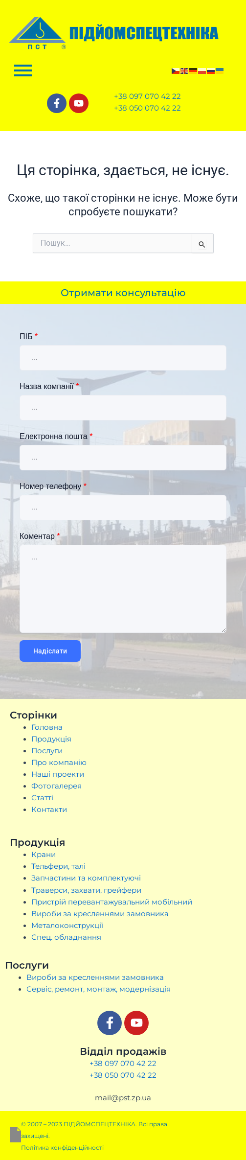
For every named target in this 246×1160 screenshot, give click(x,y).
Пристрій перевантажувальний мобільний (111, 902)
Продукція (51, 739)
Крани (43, 854)
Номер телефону (53, 486)
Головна (47, 727)
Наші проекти (57, 774)
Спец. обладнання (66, 937)
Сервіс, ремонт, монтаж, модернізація (98, 989)
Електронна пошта (56, 436)
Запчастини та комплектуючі (86, 878)
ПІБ (29, 336)
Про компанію (59, 762)
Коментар (40, 536)
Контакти (49, 809)
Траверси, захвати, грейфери (86, 890)
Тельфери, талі (58, 866)
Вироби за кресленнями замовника (100, 913)
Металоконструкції (67, 925)
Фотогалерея (56, 786)
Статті (42, 797)
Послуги (47, 750)
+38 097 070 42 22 (123, 1063)
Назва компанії (49, 386)
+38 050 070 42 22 (123, 1075)
